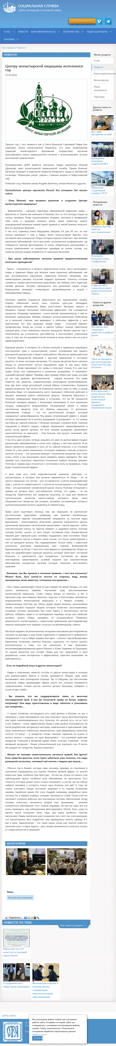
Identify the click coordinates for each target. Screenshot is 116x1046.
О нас (9, 31)
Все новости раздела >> (73, 925)
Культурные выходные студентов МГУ (99, 161)
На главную (8, 47)
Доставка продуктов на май (101, 133)
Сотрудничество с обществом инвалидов (16, 984)
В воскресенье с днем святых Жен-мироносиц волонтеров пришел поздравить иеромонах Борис (101, 399)
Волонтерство (73, 31)
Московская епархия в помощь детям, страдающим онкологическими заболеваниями (45, 989)
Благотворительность (45, 31)
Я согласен (38, 1038)
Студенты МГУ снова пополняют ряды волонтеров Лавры (101, 289)
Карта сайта (9, 1015)
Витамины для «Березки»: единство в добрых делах (102, 330)
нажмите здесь (39, 1034)
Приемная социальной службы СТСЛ (99, 190)
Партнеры (11, 39)
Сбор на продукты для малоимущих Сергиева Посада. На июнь (101, 363)
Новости (23, 31)
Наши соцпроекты (99, 31)
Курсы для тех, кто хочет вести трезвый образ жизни (15, 952)
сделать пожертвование (82, 21)
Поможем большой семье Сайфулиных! (100, 258)
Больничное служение (20, 897)
